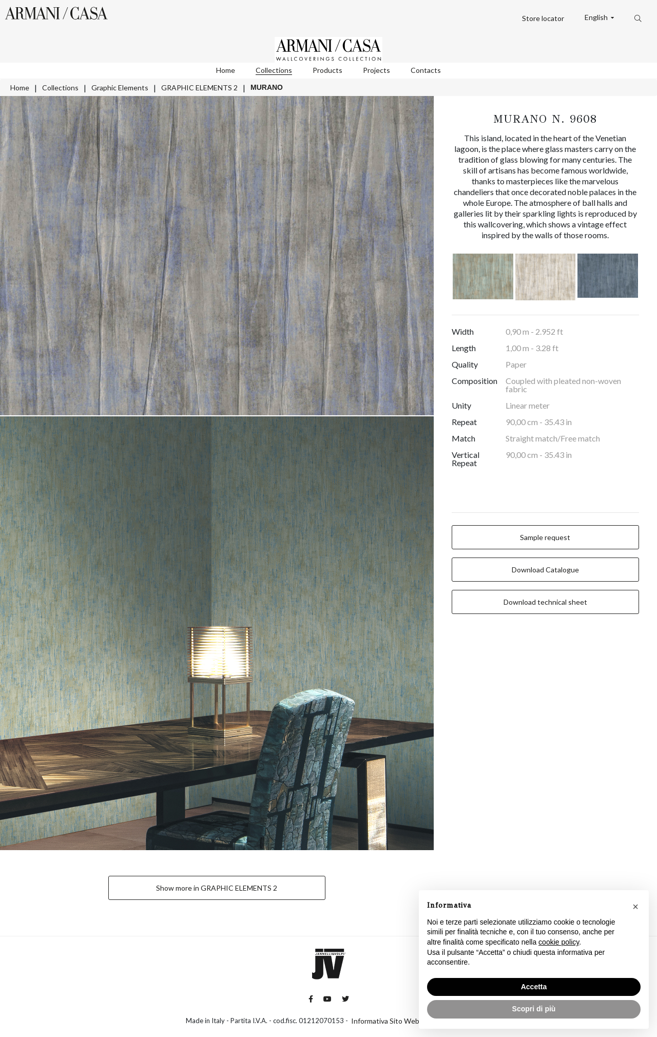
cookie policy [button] (558, 942)
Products (327, 70)
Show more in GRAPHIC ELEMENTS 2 (216, 888)
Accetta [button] (534, 987)
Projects (376, 70)
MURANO (266, 87)
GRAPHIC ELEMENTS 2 (199, 87)
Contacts (426, 70)
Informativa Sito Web (385, 1020)
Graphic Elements (119, 87)
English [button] (597, 17)
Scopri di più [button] (534, 1009)
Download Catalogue (545, 569)
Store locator (543, 18)
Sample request (545, 537)
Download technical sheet (545, 602)
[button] (635, 906)
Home (225, 70)
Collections (274, 70)
